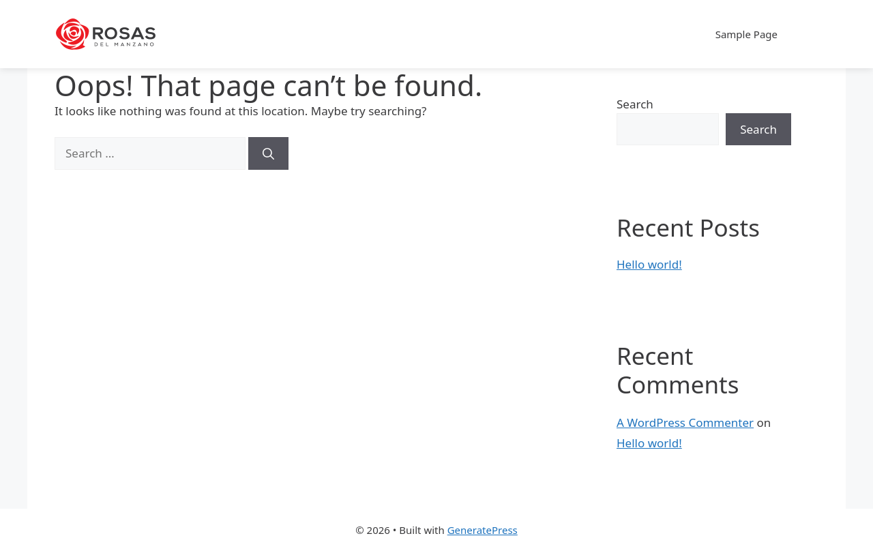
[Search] (268, 153)
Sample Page (746, 34)
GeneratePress (482, 530)
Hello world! (649, 264)
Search (635, 104)
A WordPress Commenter (685, 422)
